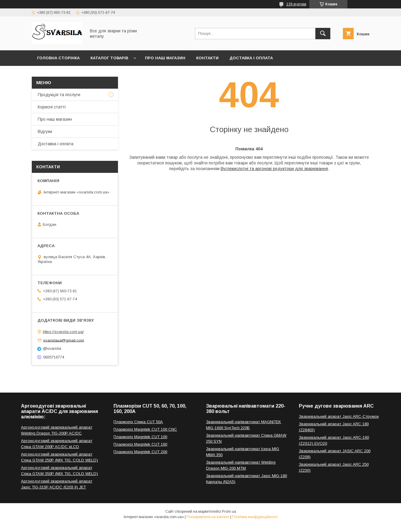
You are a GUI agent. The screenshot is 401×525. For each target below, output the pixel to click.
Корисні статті (52, 107)
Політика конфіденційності (255, 517)
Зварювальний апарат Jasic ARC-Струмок (339, 416)
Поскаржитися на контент (208, 517)
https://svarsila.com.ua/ (63, 331)
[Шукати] (322, 33)
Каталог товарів (109, 58)
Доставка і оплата (251, 58)
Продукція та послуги (59, 94)
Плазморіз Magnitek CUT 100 (140, 437)
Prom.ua (229, 511)
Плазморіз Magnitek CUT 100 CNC (145, 429)
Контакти (207, 58)
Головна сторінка (58, 58)
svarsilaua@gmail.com (63, 340)
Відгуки (45, 131)
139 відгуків (296, 4)
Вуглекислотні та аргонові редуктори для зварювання (274, 168)
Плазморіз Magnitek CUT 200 (140, 452)
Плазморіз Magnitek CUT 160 (140, 444)
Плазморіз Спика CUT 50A (138, 422)
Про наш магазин (165, 58)
